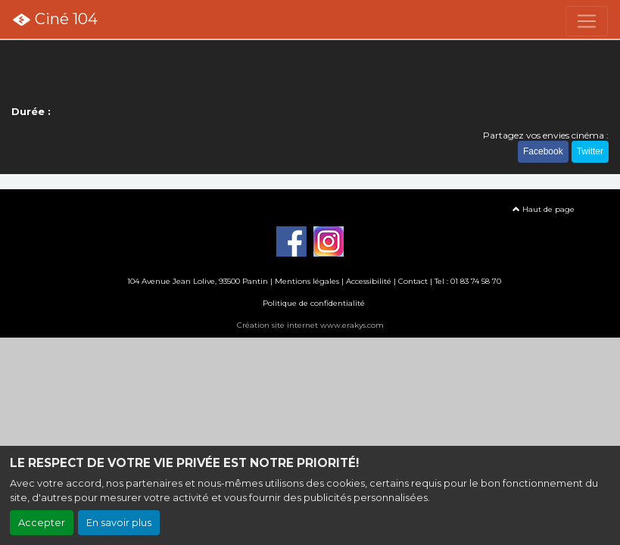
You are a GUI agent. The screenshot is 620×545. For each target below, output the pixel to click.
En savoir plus (118, 522)
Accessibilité (368, 281)
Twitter (590, 151)
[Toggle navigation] (586, 21)
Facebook (543, 151)
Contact (413, 281)
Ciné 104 (55, 20)
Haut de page (544, 209)
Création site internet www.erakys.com (310, 325)
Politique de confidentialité (314, 303)
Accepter (41, 522)
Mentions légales (307, 281)
